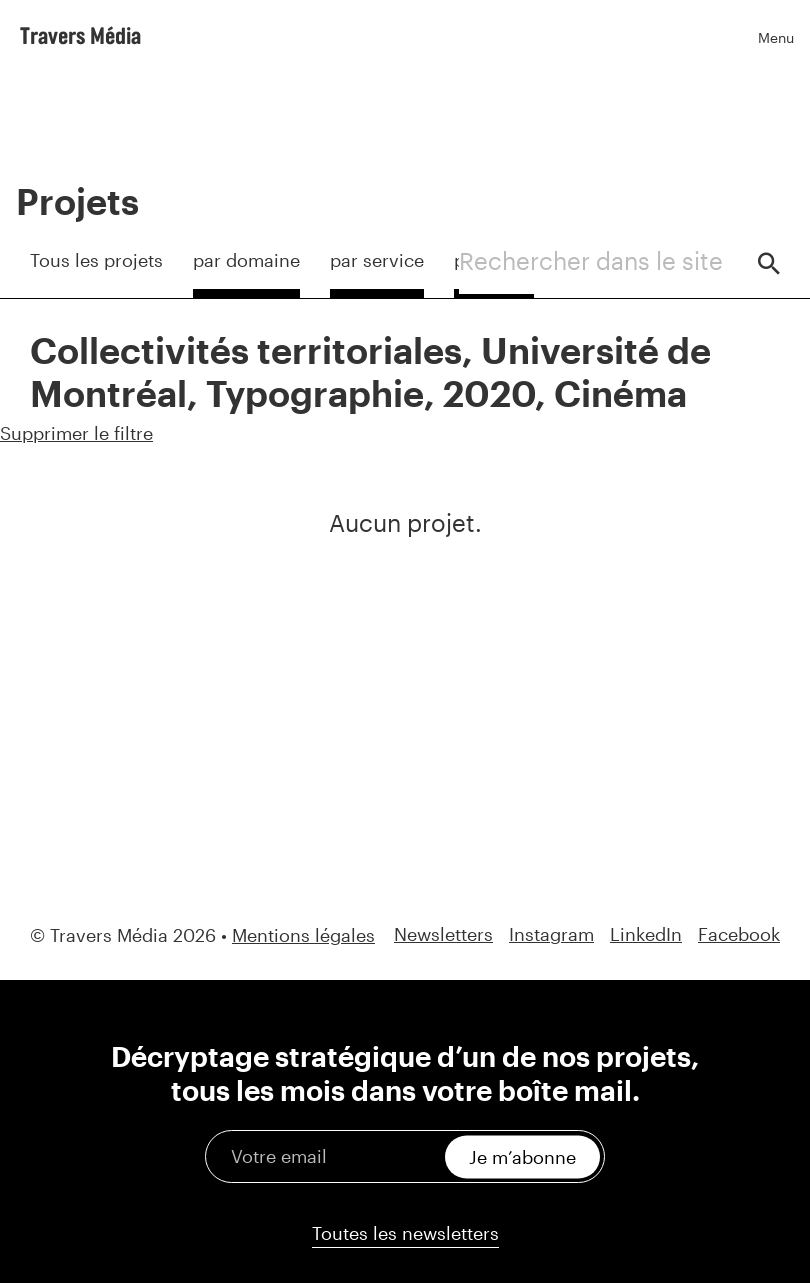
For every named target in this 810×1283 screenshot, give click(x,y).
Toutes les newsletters (405, 1233)
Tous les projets (96, 260)
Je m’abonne (522, 1156)
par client (494, 260)
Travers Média (80, 35)
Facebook (739, 934)
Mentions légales (303, 935)
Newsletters (443, 934)
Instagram (551, 934)
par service (377, 260)
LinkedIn (646, 934)
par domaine (246, 260)
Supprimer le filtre (76, 433)
